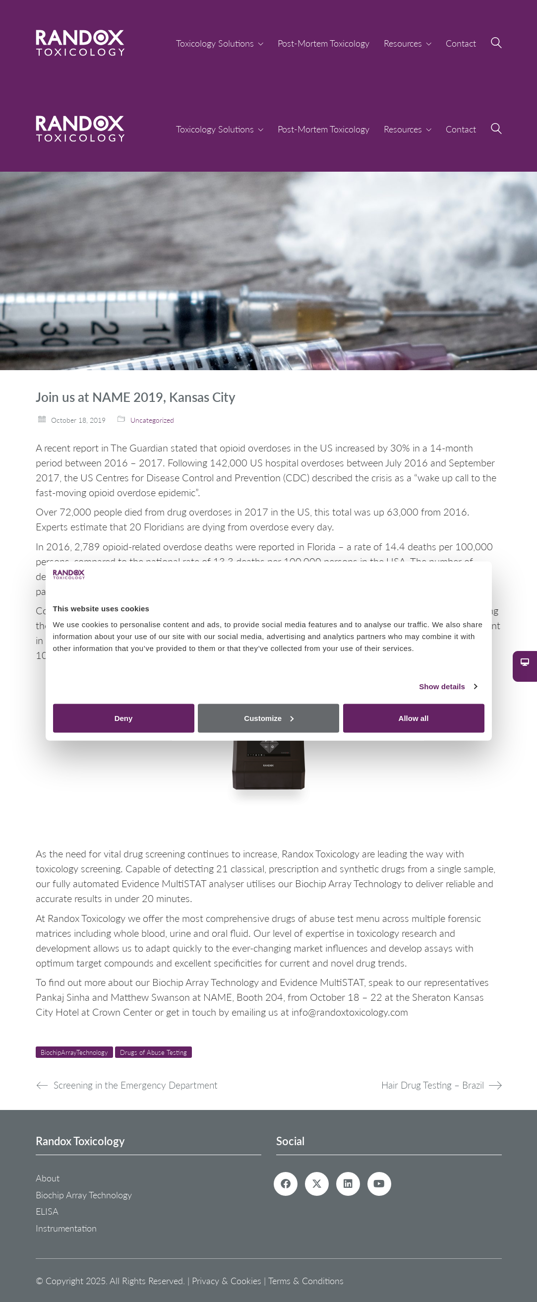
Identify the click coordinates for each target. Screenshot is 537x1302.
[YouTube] (379, 1184)
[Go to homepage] (80, 43)
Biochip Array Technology (84, 1195)
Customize (269, 718)
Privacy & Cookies (226, 1280)
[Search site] (496, 44)
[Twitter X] (317, 1184)
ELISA (47, 1211)
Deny (124, 718)
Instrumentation (66, 1228)
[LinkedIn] (348, 1184)
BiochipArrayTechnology (74, 1052)
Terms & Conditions (306, 1280)
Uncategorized (152, 420)
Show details (442, 686)
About (48, 1178)
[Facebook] (286, 1184)
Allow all (414, 718)
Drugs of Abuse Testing (153, 1052)
